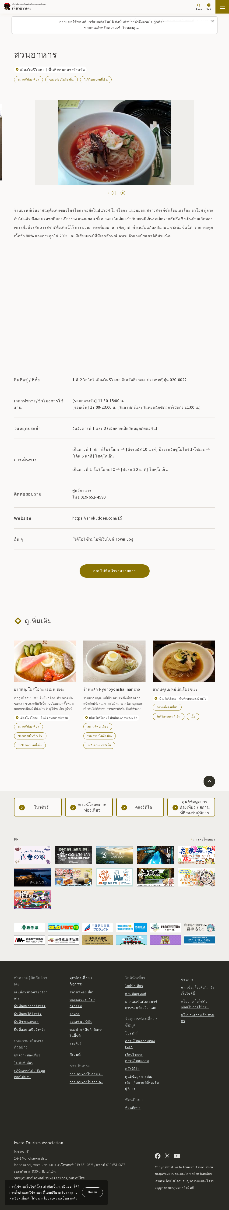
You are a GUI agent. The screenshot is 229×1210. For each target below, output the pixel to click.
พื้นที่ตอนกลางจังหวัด (30, 1005)
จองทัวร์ (75, 1043)
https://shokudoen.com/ (97, 518)
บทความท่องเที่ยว (27, 1055)
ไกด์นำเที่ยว (134, 985)
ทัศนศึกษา (132, 1107)
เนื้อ (193, 716)
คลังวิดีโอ (132, 1068)
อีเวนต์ (75, 1054)
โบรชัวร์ (131, 1033)
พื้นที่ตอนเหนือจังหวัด (30, 1029)
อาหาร (75, 1013)
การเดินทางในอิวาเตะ (86, 1082)
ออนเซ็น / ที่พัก (81, 1021)
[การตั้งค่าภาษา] (209, 7)
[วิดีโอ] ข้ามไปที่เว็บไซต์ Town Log (103, 539)
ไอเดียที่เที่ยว (23, 1063)
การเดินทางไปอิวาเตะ (86, 1074)
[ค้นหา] (199, 7)
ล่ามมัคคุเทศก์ (135, 993)
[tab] (114, 193)
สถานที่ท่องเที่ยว (28, 79)
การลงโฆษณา (204, 839)
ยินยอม (92, 1192)
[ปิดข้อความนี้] (212, 21)
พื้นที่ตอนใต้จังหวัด (28, 1013)
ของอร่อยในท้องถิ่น (61, 79)
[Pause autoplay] (122, 192)
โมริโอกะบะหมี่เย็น (96, 79)
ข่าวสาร (187, 979)
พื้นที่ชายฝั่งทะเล (26, 1021)
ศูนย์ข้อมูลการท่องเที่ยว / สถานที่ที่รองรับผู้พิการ (142, 1082)
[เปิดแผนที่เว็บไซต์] (222, 7)
